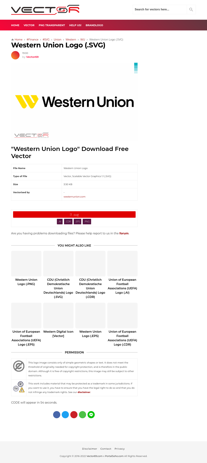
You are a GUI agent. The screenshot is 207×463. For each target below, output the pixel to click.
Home (15, 25)
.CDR (68, 221)
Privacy (120, 448)
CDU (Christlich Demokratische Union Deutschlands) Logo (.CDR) (90, 288)
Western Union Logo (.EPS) (90, 334)
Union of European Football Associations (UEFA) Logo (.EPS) (26, 338)
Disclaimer (89, 448)
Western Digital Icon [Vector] (58, 334)
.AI (59, 221)
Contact (106, 448)
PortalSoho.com (114, 456)
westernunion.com (75, 196)
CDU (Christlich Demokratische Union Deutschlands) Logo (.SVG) (58, 288)
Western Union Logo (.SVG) (58, 45)
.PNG (87, 221)
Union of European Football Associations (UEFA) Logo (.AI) (122, 286)
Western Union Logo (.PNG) (26, 282)
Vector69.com (94, 456)
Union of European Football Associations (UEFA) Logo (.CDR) (122, 338)
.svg (74, 214)
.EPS (77, 221)
